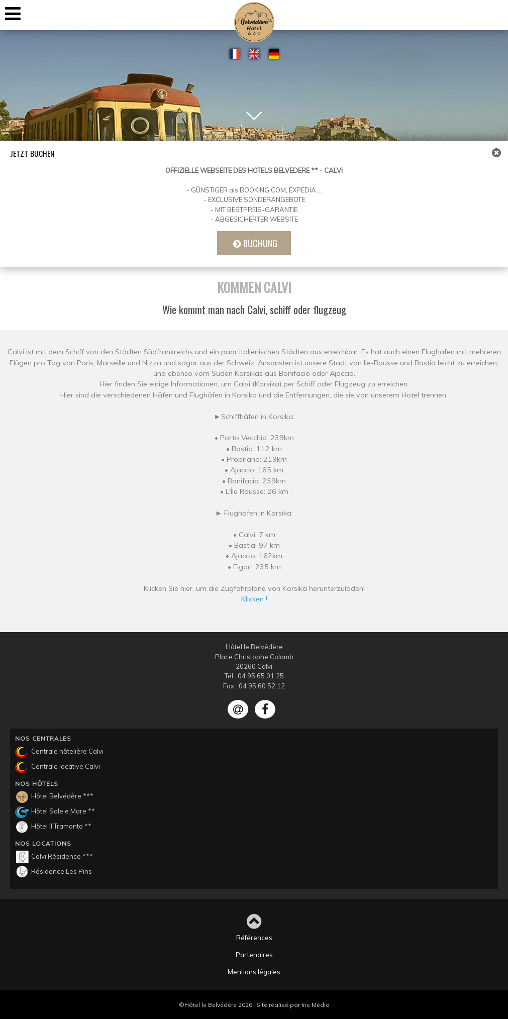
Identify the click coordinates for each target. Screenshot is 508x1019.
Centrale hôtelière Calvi (59, 752)
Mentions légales (254, 972)
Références (254, 938)
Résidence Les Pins (53, 872)
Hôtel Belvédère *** (54, 797)
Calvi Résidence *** (54, 857)
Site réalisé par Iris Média (293, 1004)
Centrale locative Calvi (57, 767)
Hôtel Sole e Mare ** (55, 812)
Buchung (260, 243)
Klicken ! (254, 602)
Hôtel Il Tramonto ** (53, 827)
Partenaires (254, 955)
